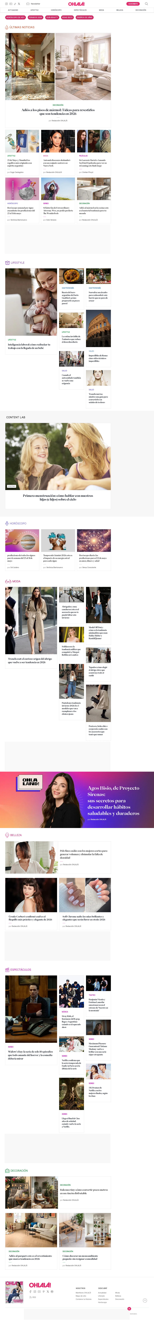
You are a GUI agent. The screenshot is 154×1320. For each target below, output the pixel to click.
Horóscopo (56, 10)
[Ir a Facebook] (31, 1293)
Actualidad (13, 10)
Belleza (120, 10)
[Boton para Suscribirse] (133, 4)
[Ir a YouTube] (11, 4)
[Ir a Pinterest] (44, 1293)
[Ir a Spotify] (53, 1293)
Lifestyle (35, 10)
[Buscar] (146, 4)
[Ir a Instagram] (7, 4)
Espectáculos (80, 10)
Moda (101, 10)
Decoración (141, 10)
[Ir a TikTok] (16, 4)
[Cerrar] (129, 1308)
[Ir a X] (20, 4)
